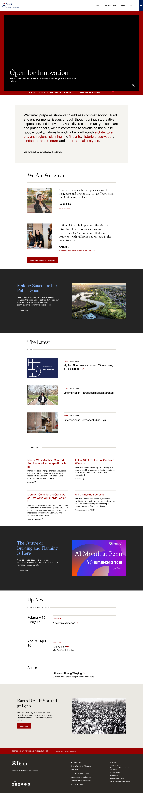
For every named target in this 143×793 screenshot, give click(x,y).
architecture (104, 132)
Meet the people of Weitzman (42, 260)
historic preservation (98, 136)
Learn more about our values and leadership (43, 152)
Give (123, 5)
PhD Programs (77, 784)
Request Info (110, 5)
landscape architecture (41, 141)
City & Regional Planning (81, 766)
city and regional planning (43, 136)
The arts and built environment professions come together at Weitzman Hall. (43, 79)
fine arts (75, 136)
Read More (24, 310)
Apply (98, 5)
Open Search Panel (131, 5)
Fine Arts (74, 770)
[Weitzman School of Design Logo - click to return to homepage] (10, 5)
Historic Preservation (80, 773)
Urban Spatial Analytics (81, 781)
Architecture (76, 762)
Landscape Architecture (81, 777)
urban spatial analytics (82, 141)
